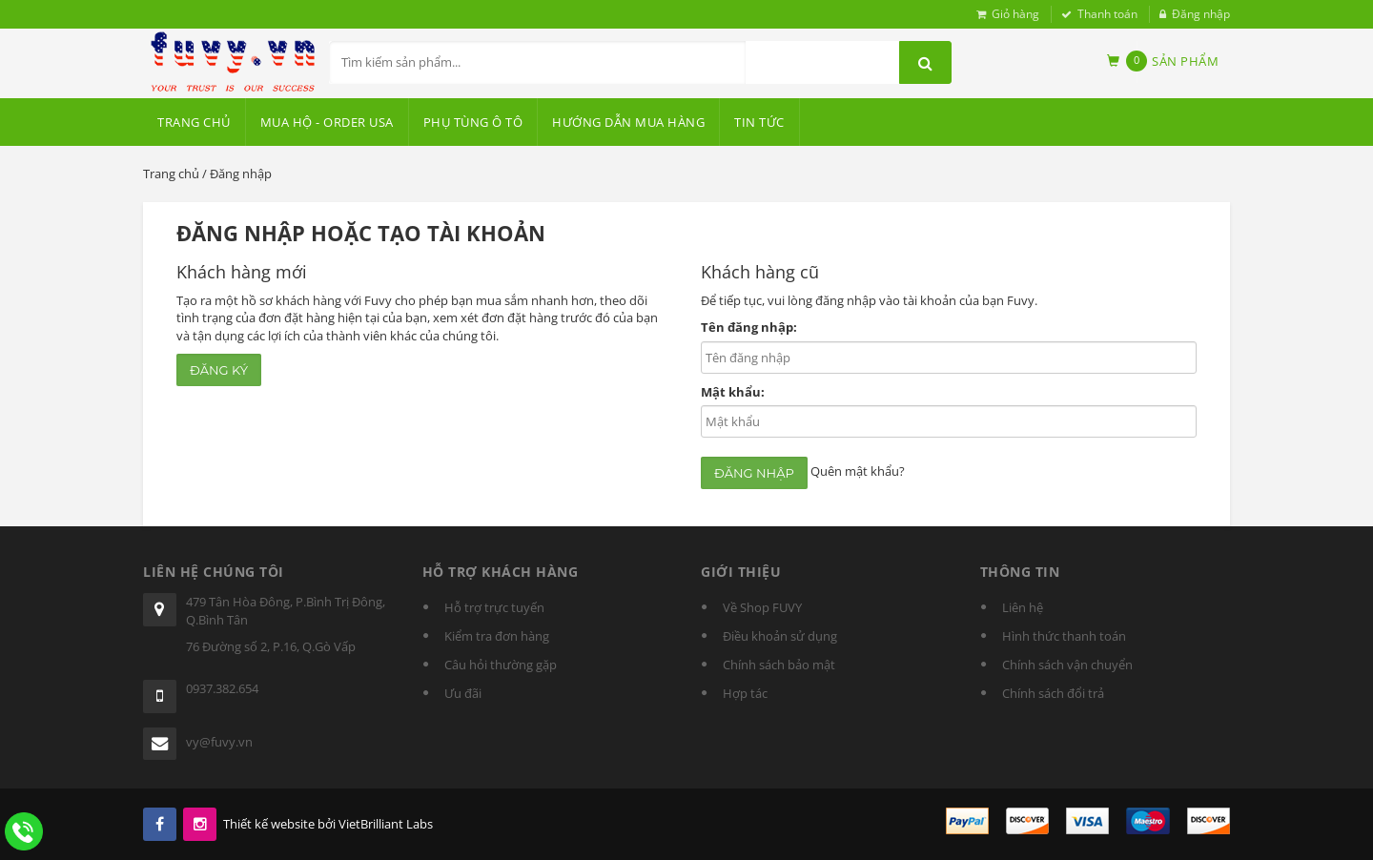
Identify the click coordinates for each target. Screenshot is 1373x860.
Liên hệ (1022, 607)
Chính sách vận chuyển (1067, 664)
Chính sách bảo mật (779, 664)
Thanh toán (1107, 14)
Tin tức (759, 122)
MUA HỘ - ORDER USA (327, 122)
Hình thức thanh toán (1064, 636)
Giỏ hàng (1015, 14)
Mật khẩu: (733, 391)
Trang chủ (194, 122)
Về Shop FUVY (762, 607)
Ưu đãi (463, 693)
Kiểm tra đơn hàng (496, 636)
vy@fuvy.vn (219, 741)
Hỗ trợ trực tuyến (494, 607)
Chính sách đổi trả (1053, 693)
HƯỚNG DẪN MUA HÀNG (628, 122)
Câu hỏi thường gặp (500, 664)
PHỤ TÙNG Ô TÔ (473, 122)
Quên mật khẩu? (857, 472)
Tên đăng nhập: (749, 327)
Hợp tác (745, 693)
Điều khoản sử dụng (780, 636)
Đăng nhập (1201, 14)
